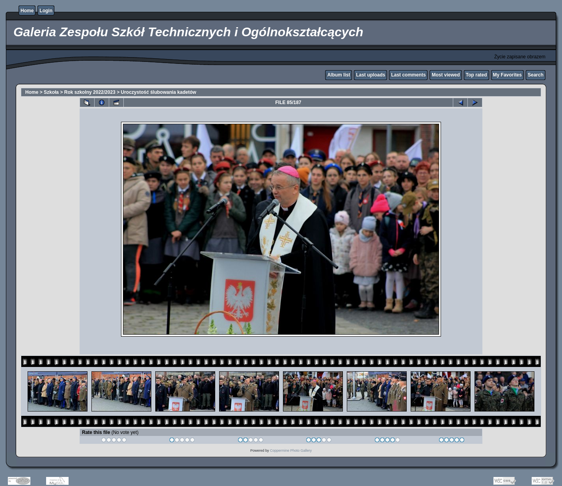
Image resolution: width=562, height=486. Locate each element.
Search (535, 75)
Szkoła (51, 92)
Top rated (476, 75)
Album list (338, 75)
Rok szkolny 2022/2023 (89, 92)
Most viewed (446, 75)
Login (45, 10)
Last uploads (370, 75)
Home (26, 10)
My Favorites (507, 75)
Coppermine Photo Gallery (291, 450)
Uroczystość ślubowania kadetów (158, 92)
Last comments (408, 75)
